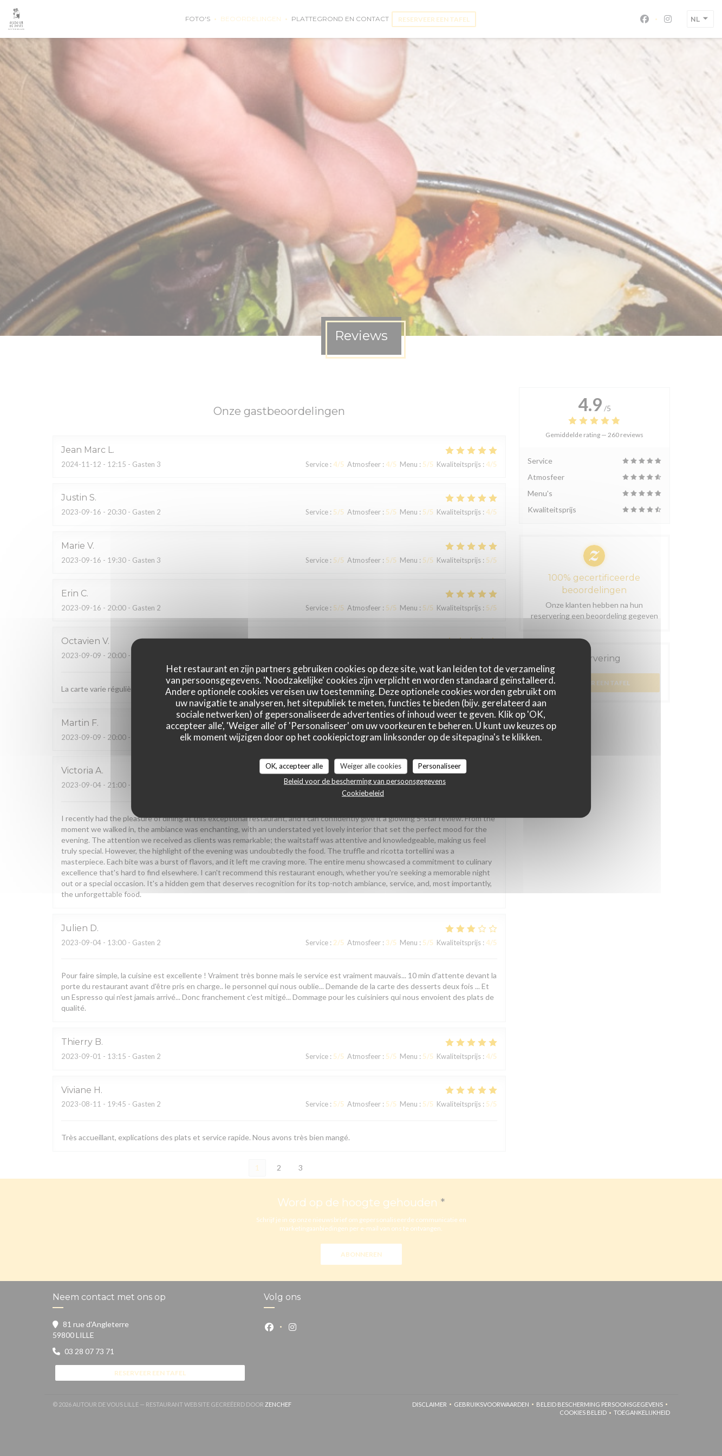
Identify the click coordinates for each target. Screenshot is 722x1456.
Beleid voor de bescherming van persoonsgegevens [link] (365, 780)
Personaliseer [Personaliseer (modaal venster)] (439, 766)
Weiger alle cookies (370, 766)
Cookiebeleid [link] (363, 792)
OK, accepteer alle (294, 766)
